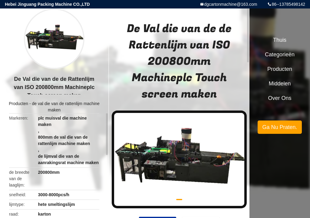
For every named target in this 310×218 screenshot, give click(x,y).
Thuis (279, 40)
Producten (18, 103)
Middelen (280, 84)
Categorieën (280, 54)
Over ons (279, 98)
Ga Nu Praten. (279, 127)
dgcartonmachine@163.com (230, 4)
